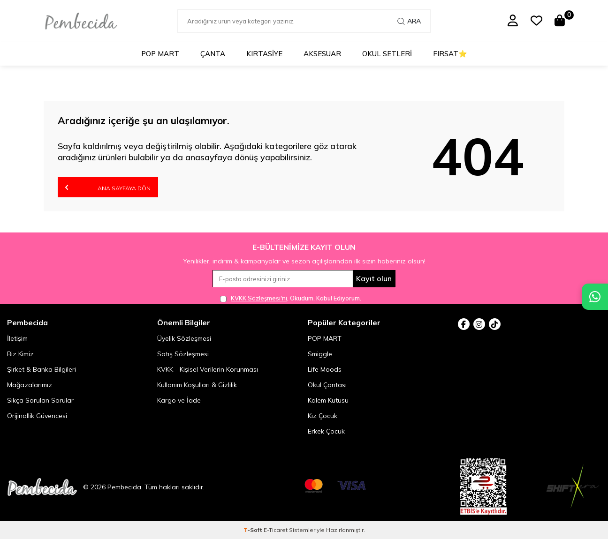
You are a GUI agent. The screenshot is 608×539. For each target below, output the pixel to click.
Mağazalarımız (29, 385)
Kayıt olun (374, 278)
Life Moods (325, 369)
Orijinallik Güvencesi (37, 416)
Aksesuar (322, 53)
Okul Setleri (387, 53)
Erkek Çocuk (326, 431)
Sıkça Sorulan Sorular (40, 400)
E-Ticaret (276, 529)
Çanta (212, 53)
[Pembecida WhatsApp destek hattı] (595, 297)
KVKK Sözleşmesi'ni (259, 298)
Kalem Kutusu (328, 400)
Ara (409, 21)
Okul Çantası (327, 385)
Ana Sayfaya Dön (108, 187)
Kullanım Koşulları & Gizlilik (197, 385)
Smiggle (320, 354)
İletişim (17, 338)
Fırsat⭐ (450, 53)
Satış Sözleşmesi (183, 354)
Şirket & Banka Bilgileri (41, 369)
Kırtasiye (264, 53)
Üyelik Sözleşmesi (184, 338)
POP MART (160, 53)
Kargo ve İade (179, 400)
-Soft (253, 529)
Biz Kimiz (20, 354)
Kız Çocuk (322, 416)
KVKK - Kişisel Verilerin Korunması (207, 369)
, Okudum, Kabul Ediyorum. (290, 298)
